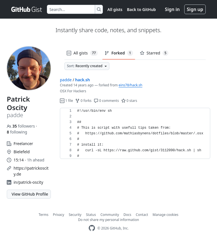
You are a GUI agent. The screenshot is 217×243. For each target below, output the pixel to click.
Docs (127, 214)
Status (91, 214)
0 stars (129, 100)
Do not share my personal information (108, 219)
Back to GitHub (141, 9)
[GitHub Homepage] (91, 228)
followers (21, 126)
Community (109, 214)
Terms (44, 214)
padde (66, 79)
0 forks (83, 100)
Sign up (195, 9)
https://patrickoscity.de (31, 171)
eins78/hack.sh (130, 85)
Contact (142, 214)
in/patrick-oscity (28, 182)
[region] (135, 133)
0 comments (106, 100)
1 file (66, 100)
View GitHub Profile (30, 194)
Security (75, 214)
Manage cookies (165, 214)
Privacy (58, 214)
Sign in (172, 9)
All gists (114, 9)
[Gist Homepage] (26, 9)
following (17, 132)
